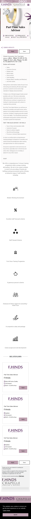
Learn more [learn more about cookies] (6, 510)
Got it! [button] (15, 514)
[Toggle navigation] (28, 4)
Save (24, 51)
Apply (12, 51)
